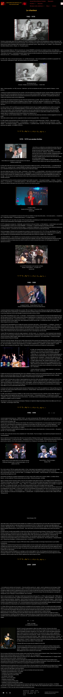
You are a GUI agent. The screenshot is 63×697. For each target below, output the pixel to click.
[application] (52, 413)
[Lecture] (47, 413)
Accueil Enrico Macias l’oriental (38, 1)
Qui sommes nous (26, 690)
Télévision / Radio (26, 692)
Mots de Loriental (33, 692)
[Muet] (56, 413)
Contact (54, 6)
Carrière (33, 3)
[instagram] (10, 693)
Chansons (40, 3)
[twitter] (7, 693)
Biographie (50, 1)
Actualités (32, 690)
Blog (48, 6)
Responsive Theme (52, 693)
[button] (31, 29)
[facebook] (3, 693)
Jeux (35, 693)
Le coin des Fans (30, 693)
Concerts (36, 690)
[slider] (52, 413)
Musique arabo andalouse (37, 6)
